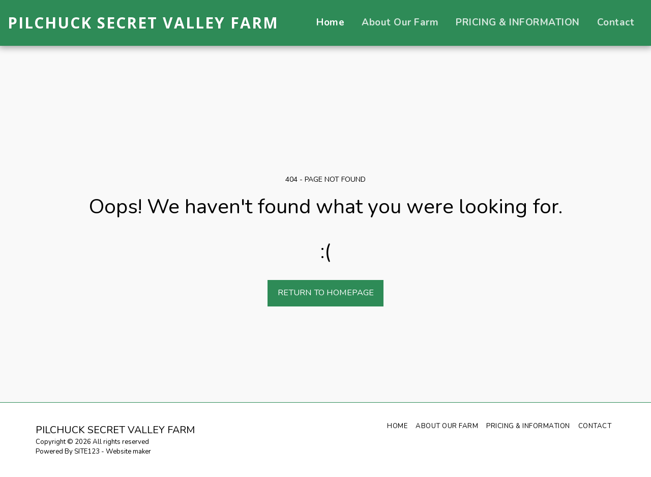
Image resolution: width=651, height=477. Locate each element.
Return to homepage (326, 292)
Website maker (128, 451)
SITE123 (87, 451)
